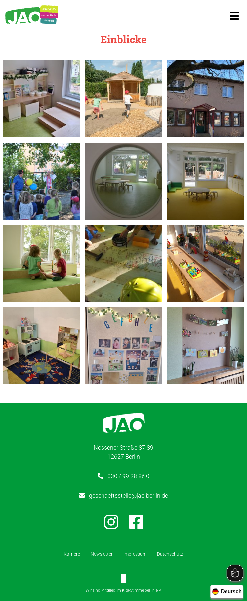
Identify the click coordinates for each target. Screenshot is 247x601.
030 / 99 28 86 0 (128, 476)
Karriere (72, 554)
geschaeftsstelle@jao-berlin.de (128, 495)
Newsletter (102, 554)
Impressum (134, 554)
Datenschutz (170, 554)
